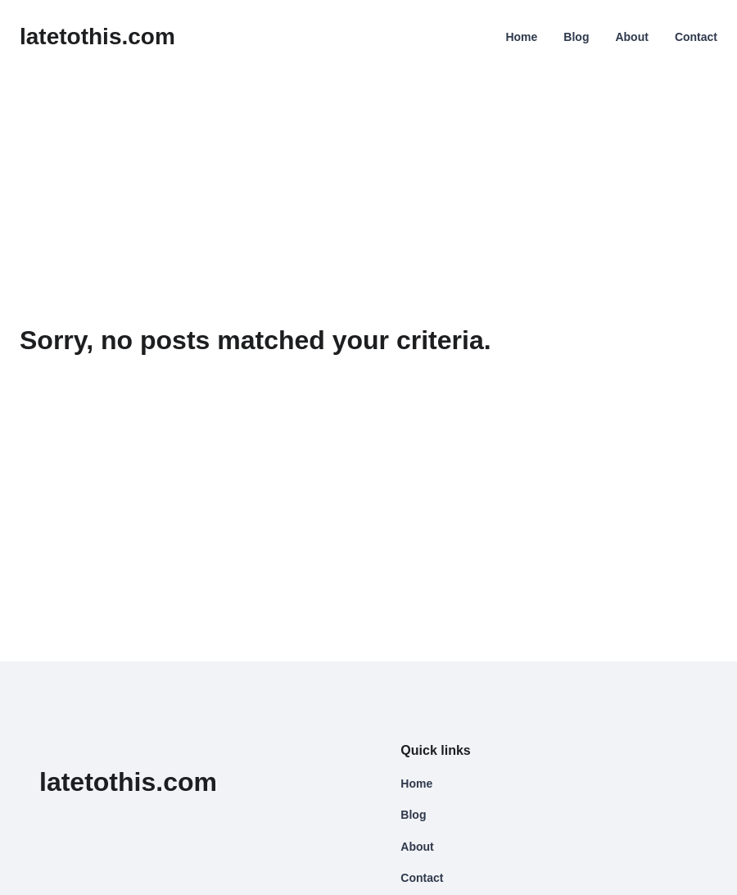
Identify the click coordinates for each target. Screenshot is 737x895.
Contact (696, 36)
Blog (576, 36)
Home (521, 36)
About (631, 36)
